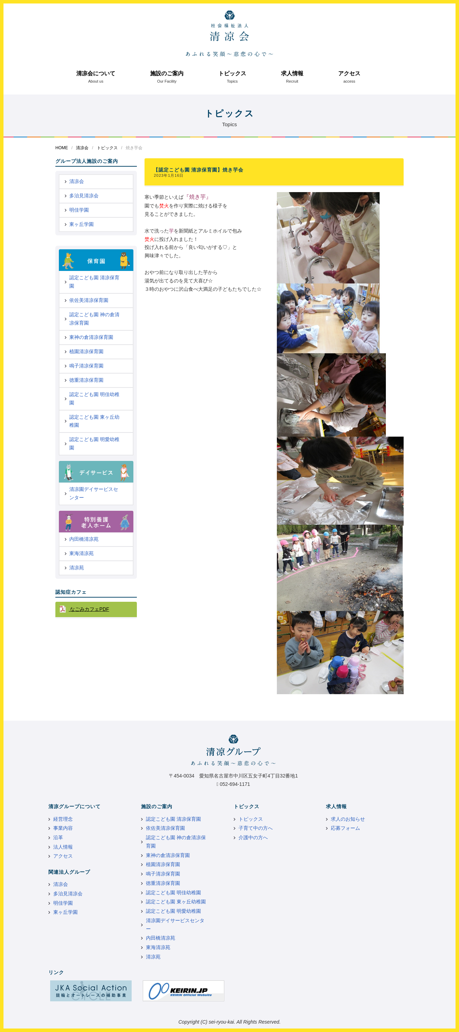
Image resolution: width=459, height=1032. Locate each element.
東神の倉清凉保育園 (91, 337)
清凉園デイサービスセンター (93, 493)
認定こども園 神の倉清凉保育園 (94, 319)
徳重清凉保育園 (86, 380)
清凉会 (82, 147)
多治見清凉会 (84, 195)
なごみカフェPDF (89, 609)
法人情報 (63, 847)
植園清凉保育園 (86, 351)
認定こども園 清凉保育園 (94, 282)
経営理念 (63, 819)
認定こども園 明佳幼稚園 (94, 398)
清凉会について (95, 73)
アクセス (349, 73)
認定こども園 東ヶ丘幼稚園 (94, 421)
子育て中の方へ (256, 828)
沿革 (58, 837)
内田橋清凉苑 (84, 539)
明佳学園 (79, 210)
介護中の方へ (253, 837)
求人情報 (292, 73)
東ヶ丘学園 (81, 224)
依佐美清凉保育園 (88, 300)
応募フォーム (345, 828)
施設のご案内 (167, 73)
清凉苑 (76, 567)
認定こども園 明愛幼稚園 (94, 443)
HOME (61, 147)
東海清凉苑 (81, 553)
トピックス (232, 73)
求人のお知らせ (348, 819)
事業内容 (63, 828)
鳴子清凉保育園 (86, 366)
